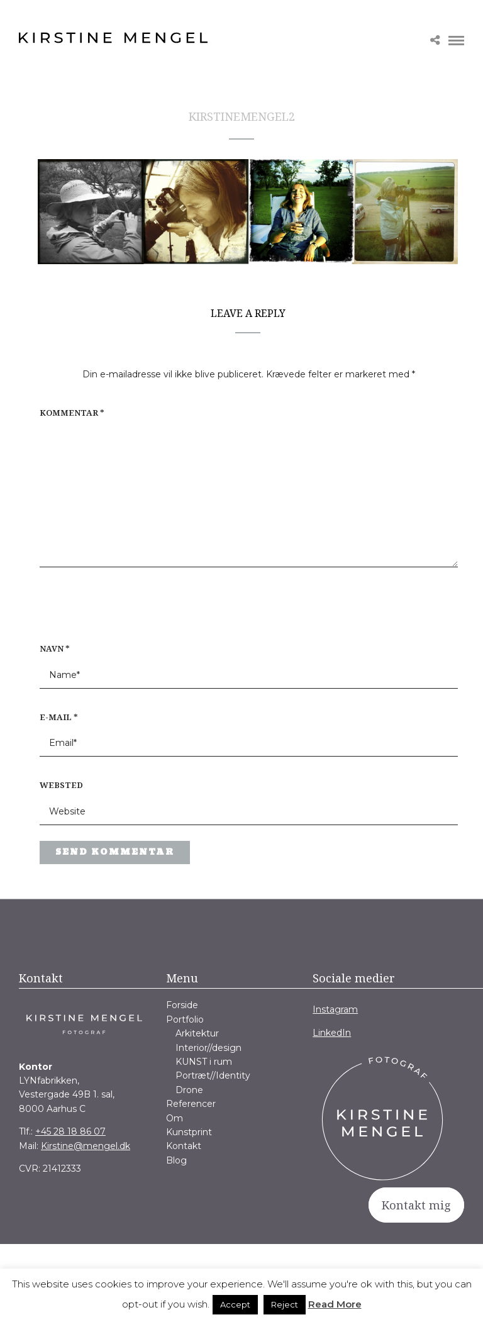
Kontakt (183, 1146)
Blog (176, 1160)
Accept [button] (235, 1304)
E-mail (59, 717)
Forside (182, 1005)
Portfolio (185, 1019)
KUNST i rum (203, 1061)
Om (174, 1118)
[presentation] (120, 611)
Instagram (335, 1009)
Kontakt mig (416, 1205)
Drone (189, 1090)
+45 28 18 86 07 (70, 1131)
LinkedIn (332, 1032)
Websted (61, 785)
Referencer (191, 1103)
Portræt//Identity (212, 1075)
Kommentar (72, 412)
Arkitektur (197, 1033)
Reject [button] (284, 1304)
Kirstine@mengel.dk (85, 1146)
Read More (335, 1304)
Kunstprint (189, 1132)
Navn (55, 648)
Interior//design (208, 1047)
